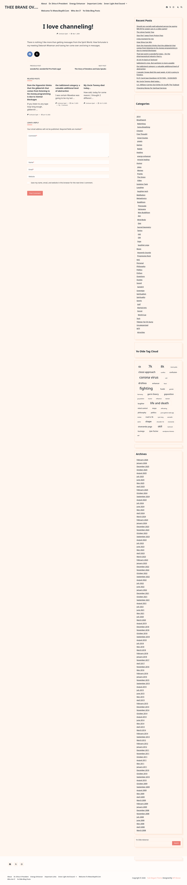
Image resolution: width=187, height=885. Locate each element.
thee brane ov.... (21, 7)
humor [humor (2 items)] (150, 399)
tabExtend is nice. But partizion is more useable (155, 63)
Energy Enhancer (77, 3)
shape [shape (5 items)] (148, 421)
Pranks (140, 174)
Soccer (140, 311)
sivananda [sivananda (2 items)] (171, 422)
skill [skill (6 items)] (160, 426)
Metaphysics (142, 198)
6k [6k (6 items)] (139, 366)
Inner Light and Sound (115, 3)
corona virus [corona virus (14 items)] (148, 377)
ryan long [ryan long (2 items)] (160, 417)
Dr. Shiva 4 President (58, 3)
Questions (141, 276)
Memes (140, 170)
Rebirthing (141, 124)
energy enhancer (144, 156)
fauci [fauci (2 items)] (165, 383)
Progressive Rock (144, 256)
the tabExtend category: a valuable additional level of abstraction (67, 88)
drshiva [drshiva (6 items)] (142, 383)
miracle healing (143, 159)
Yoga (139, 241)
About (44, 3)
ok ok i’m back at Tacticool (147, 60)
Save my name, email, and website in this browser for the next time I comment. (62, 183)
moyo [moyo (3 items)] (154, 408)
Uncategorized (142, 325)
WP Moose (177, 878)
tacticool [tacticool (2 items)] (170, 427)
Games (139, 145)
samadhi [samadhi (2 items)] (170, 417)
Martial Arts (142, 308)
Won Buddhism (144, 212)
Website (32, 176)
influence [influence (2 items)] (159, 399)
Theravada (142, 206)
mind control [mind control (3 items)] (143, 408)
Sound (139, 283)
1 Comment (64, 105)
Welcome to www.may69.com (55, 10)
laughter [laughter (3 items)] (141, 404)
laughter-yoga (143, 245)
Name (31, 162)
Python (139, 273)
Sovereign (141, 290)
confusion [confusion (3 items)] (173, 372)
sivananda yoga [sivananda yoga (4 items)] (145, 426)
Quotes (140, 280)
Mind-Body (141, 220)
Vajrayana (142, 209)
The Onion (141, 177)
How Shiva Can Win (144, 42)
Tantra (139, 230)
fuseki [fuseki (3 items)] (162, 389)
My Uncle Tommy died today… (149, 81)
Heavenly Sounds (144, 252)
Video (139, 180)
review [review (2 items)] (139, 417)
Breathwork (141, 120)
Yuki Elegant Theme (154, 878)
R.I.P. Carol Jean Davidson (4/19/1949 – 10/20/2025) (157, 78)
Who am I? (76, 10)
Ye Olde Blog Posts (91, 10)
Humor (139, 163)
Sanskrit (140, 287)
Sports (139, 300)
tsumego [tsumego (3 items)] (141, 431)
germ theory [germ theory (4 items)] (153, 394)
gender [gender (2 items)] (171, 389)
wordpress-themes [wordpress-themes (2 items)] (168, 431)
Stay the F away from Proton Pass (150, 35)
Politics (139, 270)
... (37, 109)
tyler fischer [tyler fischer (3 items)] (153, 431)
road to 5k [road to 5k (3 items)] (149, 417)
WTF (138, 328)
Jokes (139, 167)
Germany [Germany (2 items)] (140, 394)
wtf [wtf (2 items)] (138, 435)
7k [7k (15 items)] (150, 366)
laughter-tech (142, 191)
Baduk (139, 149)
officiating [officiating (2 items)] (164, 408)
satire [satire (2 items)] (139, 422)
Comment (33, 136)
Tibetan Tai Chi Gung (145, 322)
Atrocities (141, 332)
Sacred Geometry (144, 227)
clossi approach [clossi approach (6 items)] (147, 372)
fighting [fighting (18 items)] (146, 388)
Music (139, 249)
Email (31, 169)
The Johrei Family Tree (145, 32)
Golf (139, 304)
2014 (138, 116)
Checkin (140, 131)
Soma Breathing (143, 127)
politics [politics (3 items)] (153, 413)
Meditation (141, 195)
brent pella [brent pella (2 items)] (174, 367)
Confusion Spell (63, 34)
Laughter (140, 187)
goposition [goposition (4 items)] (169, 394)
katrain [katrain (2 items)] (168, 399)
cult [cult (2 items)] (166, 378)
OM (139, 237)
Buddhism (141, 202)
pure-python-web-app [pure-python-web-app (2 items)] (167, 413)
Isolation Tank (142, 184)
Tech (138, 318)
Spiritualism (141, 294)
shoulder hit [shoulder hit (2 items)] (160, 422)
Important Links (94, 3)
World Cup (142, 315)
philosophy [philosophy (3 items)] (142, 413)
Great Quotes (142, 138)
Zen (139, 216)
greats (139, 141)
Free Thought (142, 134)
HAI (139, 234)
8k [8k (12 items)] (162, 366)
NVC (138, 260)
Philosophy (141, 266)
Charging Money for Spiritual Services (152, 88)
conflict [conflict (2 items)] (163, 372)
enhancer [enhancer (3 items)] (156, 383)
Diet (139, 223)
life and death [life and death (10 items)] (159, 403)
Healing (140, 152)
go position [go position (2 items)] (140, 399)
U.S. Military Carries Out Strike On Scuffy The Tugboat (158, 85)
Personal (140, 263)
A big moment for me (145, 39)
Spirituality (141, 297)
